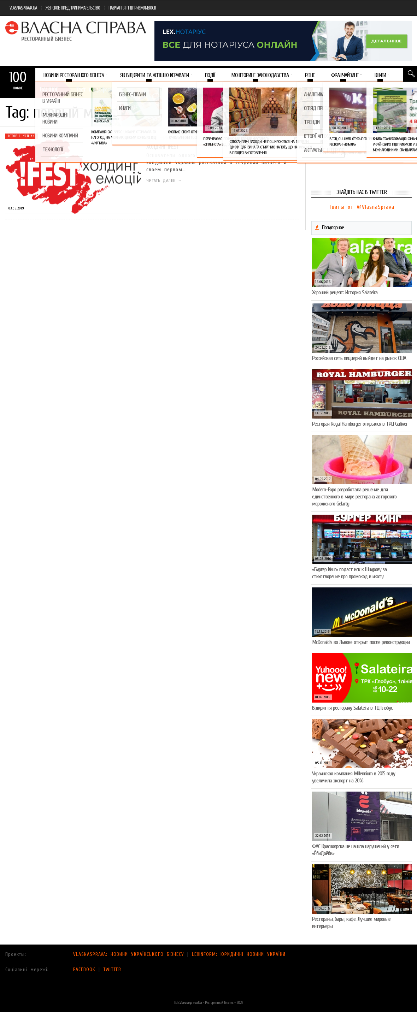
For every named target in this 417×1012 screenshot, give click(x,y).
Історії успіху (21, 136)
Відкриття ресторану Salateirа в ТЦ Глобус (352, 708)
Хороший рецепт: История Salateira (344, 292)
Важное (49, 89)
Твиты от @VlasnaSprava (361, 207)
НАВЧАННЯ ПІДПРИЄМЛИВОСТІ (132, 8)
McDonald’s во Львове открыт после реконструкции (361, 642)
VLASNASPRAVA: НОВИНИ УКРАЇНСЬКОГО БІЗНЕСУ (128, 954)
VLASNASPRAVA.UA (23, 8)
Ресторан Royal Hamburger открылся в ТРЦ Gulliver (359, 424)
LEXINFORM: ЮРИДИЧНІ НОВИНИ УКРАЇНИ (239, 954)
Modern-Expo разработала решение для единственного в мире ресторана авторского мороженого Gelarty (354, 496)
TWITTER (112, 969)
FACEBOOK (84, 969)
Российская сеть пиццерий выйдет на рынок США (359, 358)
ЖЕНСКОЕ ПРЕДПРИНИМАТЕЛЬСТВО (73, 8)
